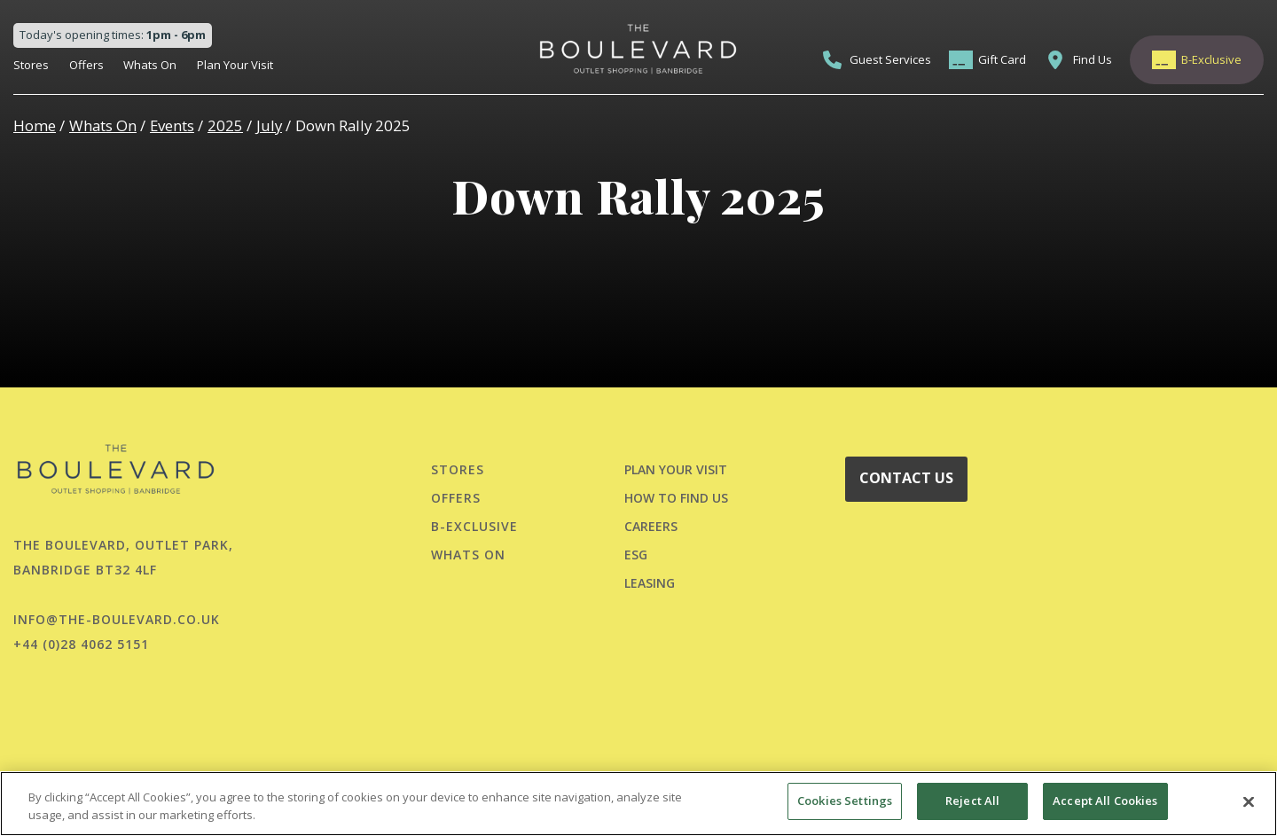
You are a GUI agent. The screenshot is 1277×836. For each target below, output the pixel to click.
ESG (635, 554)
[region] (638, 803)
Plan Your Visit (235, 65)
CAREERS (651, 526)
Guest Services (890, 59)
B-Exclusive (1211, 59)
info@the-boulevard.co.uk (116, 619)
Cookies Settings (844, 801)
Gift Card (1002, 59)
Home (34, 125)
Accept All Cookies (1105, 801)
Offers (86, 65)
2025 (225, 125)
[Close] (1248, 801)
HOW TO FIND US (676, 497)
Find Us (1092, 59)
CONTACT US (906, 478)
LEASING (649, 582)
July (269, 125)
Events (172, 125)
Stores (31, 65)
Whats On (149, 65)
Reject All (972, 801)
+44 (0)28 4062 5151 (81, 644)
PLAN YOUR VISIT (675, 469)
